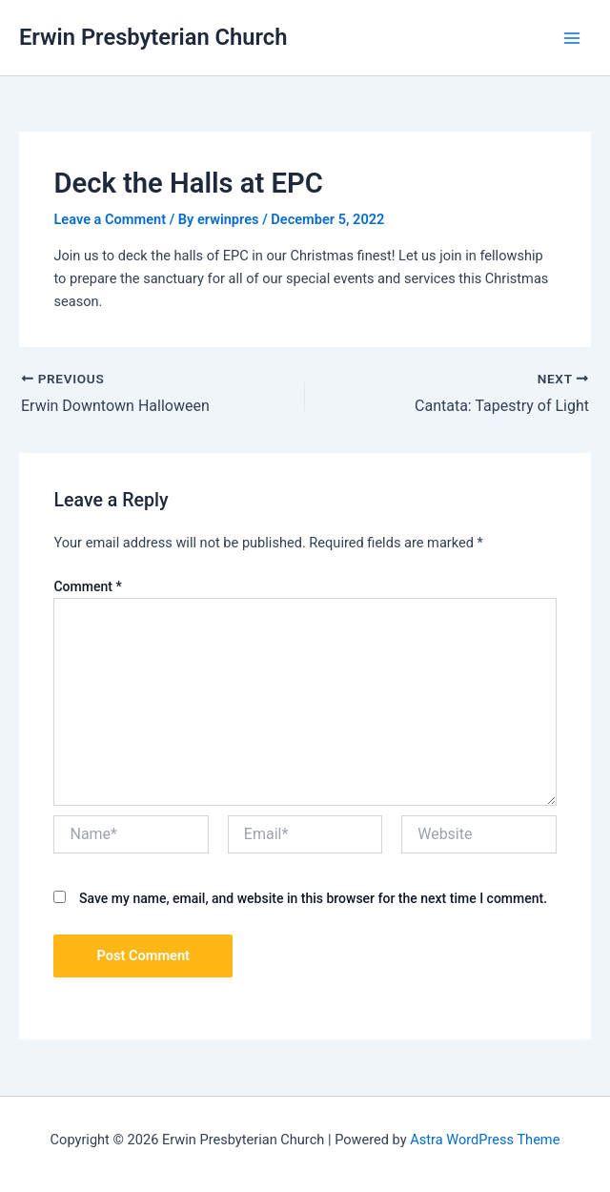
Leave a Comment (109, 219)
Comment (87, 586)
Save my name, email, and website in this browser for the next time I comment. (313, 898)
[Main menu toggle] (572, 37)
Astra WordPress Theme (484, 1139)
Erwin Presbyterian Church (153, 37)
